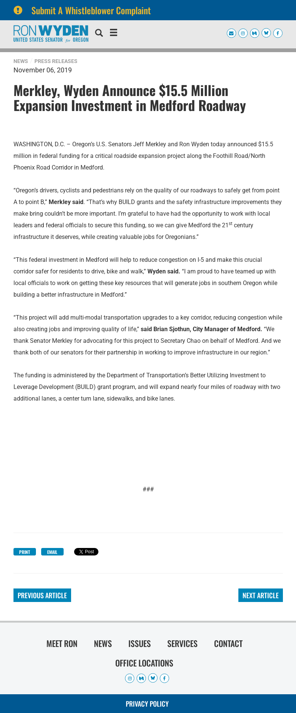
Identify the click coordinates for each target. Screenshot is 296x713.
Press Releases (55, 61)
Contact (228, 643)
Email (52, 552)
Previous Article (42, 595)
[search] (99, 33)
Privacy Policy (147, 703)
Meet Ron (61, 643)
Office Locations (144, 663)
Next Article (260, 595)
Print (24, 552)
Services (182, 643)
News (20, 61)
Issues (139, 643)
